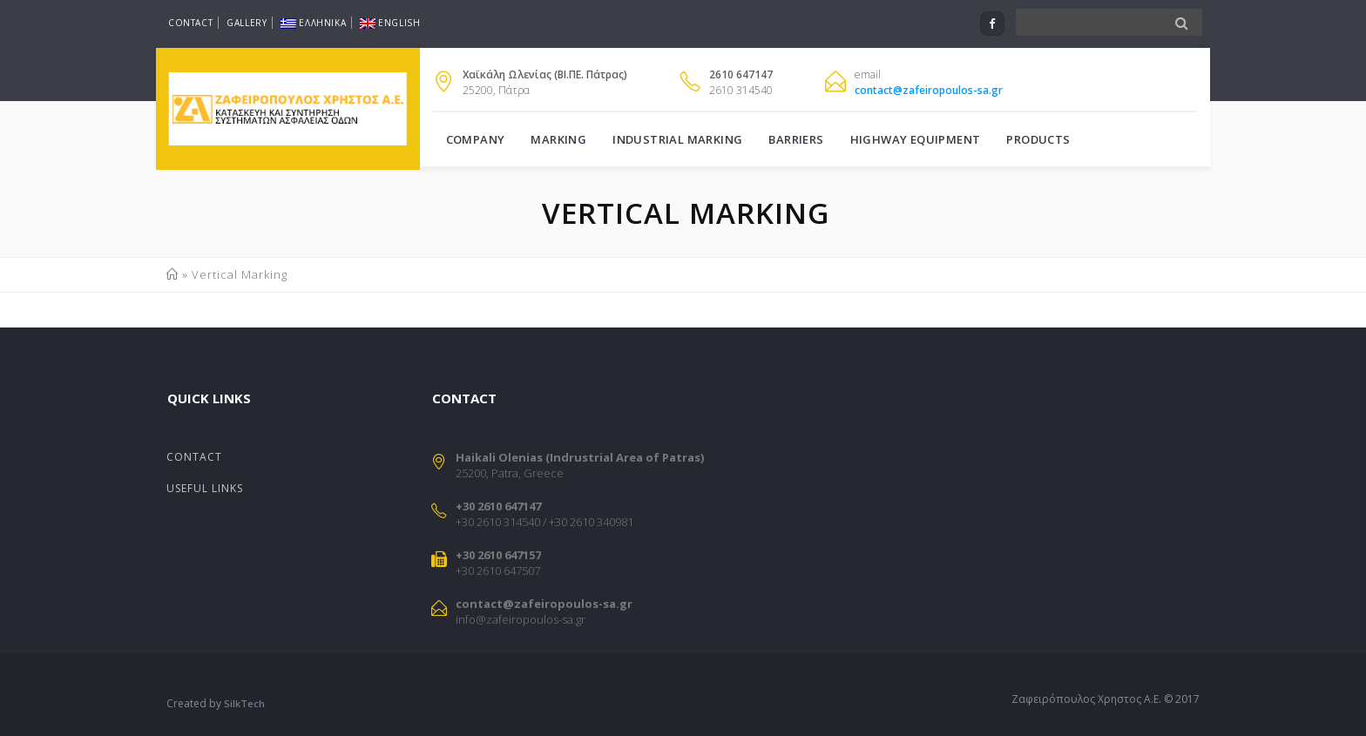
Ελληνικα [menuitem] (313, 23)
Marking (558, 139)
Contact (190, 23)
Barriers (795, 139)
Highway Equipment (915, 139)
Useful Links (204, 488)
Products (1038, 139)
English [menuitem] (390, 23)
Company (475, 139)
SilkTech (244, 703)
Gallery (247, 23)
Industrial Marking (677, 139)
